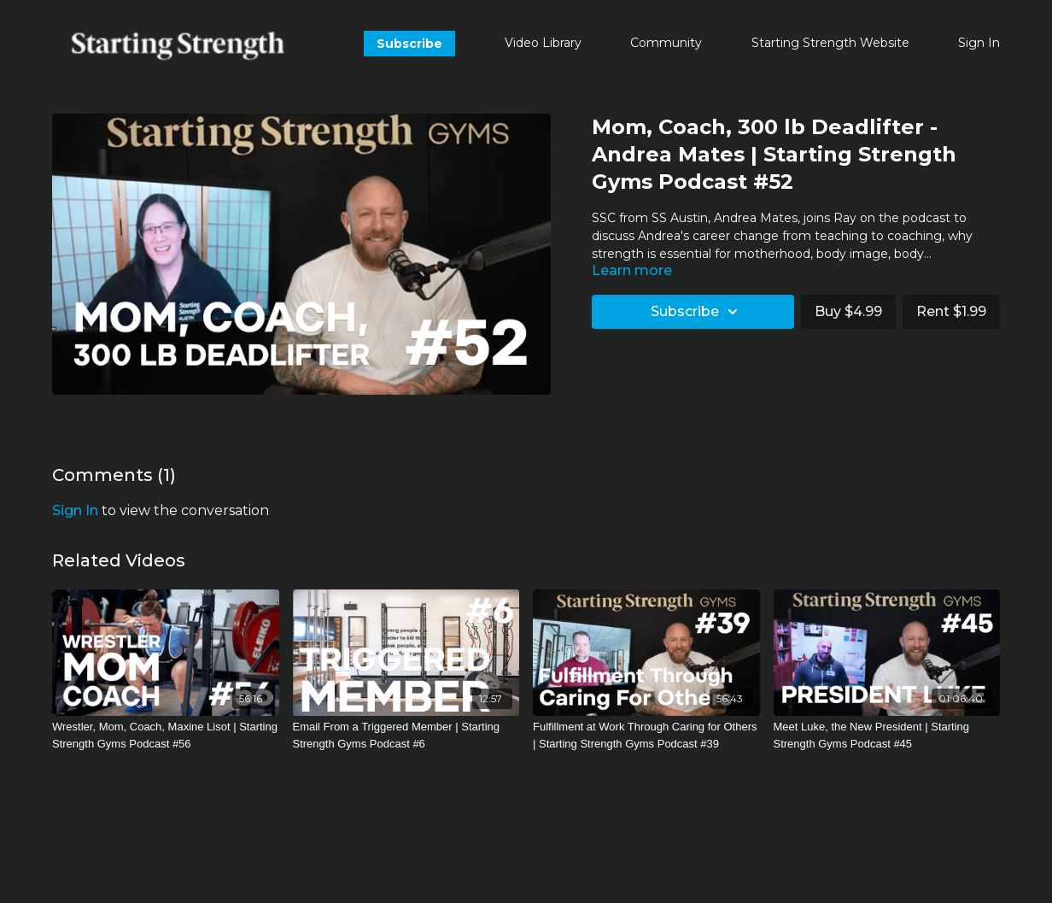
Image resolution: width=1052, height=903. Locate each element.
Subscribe (409, 43)
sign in (75, 510)
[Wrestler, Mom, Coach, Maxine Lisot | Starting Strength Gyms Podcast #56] (165, 735)
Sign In (979, 42)
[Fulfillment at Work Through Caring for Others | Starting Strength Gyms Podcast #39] (646, 735)
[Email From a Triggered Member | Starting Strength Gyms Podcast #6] (406, 735)
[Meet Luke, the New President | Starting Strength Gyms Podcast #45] (887, 735)
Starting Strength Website (830, 42)
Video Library (543, 42)
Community (666, 42)
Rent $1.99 (951, 311)
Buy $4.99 (848, 311)
